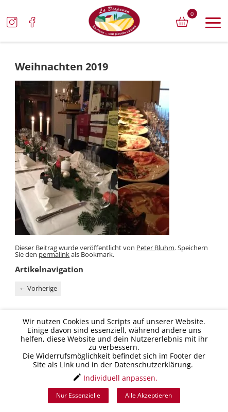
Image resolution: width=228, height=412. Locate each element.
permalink (54, 254)
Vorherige (38, 288)
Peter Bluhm (155, 247)
